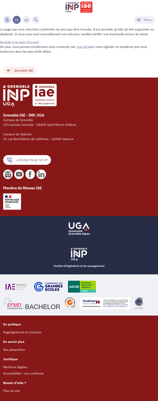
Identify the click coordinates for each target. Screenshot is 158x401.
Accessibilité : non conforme (23, 373)
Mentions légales (15, 367)
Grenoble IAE (19, 70)
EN (26, 20)
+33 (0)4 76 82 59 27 (27, 160)
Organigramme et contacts (22, 332)
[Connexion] (7, 20)
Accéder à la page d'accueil (19, 42)
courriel (82, 47)
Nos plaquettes (14, 350)
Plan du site (11, 391)
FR (17, 20)
